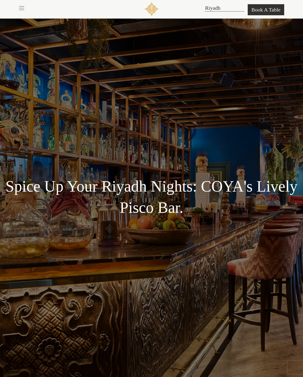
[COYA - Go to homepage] (151, 9)
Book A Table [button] (265, 10)
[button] (21, 8)
